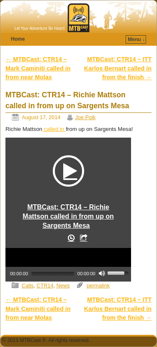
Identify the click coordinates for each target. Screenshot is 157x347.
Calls (27, 285)
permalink (98, 285)
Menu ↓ (136, 39)
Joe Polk (85, 117)
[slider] (52, 274)
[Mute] (102, 273)
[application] (68, 263)
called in (54, 129)
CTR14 (44, 285)
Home (18, 39)
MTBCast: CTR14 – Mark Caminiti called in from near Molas (38, 68)
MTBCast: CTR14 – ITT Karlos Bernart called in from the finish (118, 68)
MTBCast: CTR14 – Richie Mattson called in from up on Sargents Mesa (68, 216)
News (63, 285)
